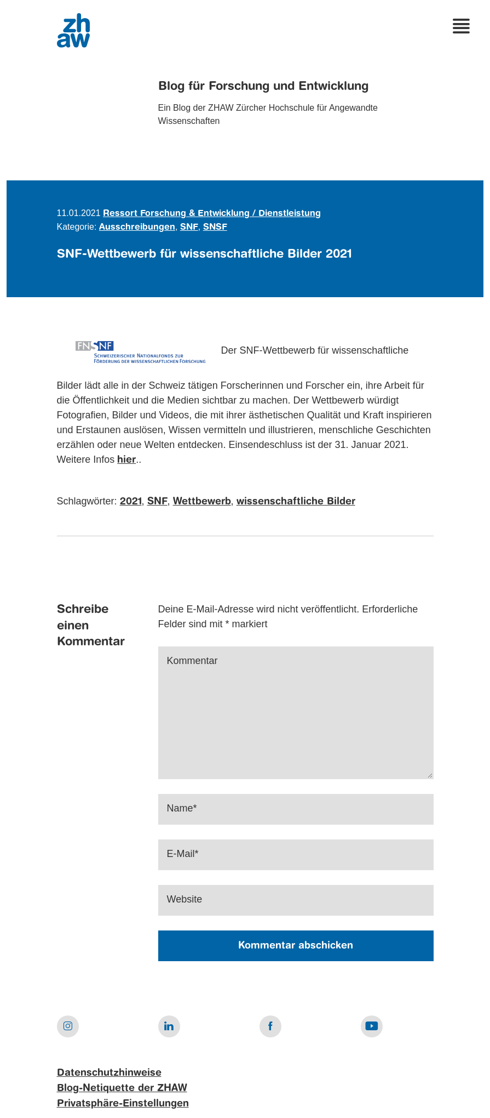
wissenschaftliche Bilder (296, 502)
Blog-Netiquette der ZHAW (122, 1088)
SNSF (215, 227)
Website (185, 899)
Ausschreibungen (137, 227)
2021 (131, 502)
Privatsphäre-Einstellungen (123, 1104)
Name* (182, 808)
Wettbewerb (202, 502)
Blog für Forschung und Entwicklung (263, 87)
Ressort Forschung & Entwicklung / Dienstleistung (212, 213)
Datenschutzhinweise (109, 1073)
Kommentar (192, 660)
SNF (189, 227)
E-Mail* (183, 853)
